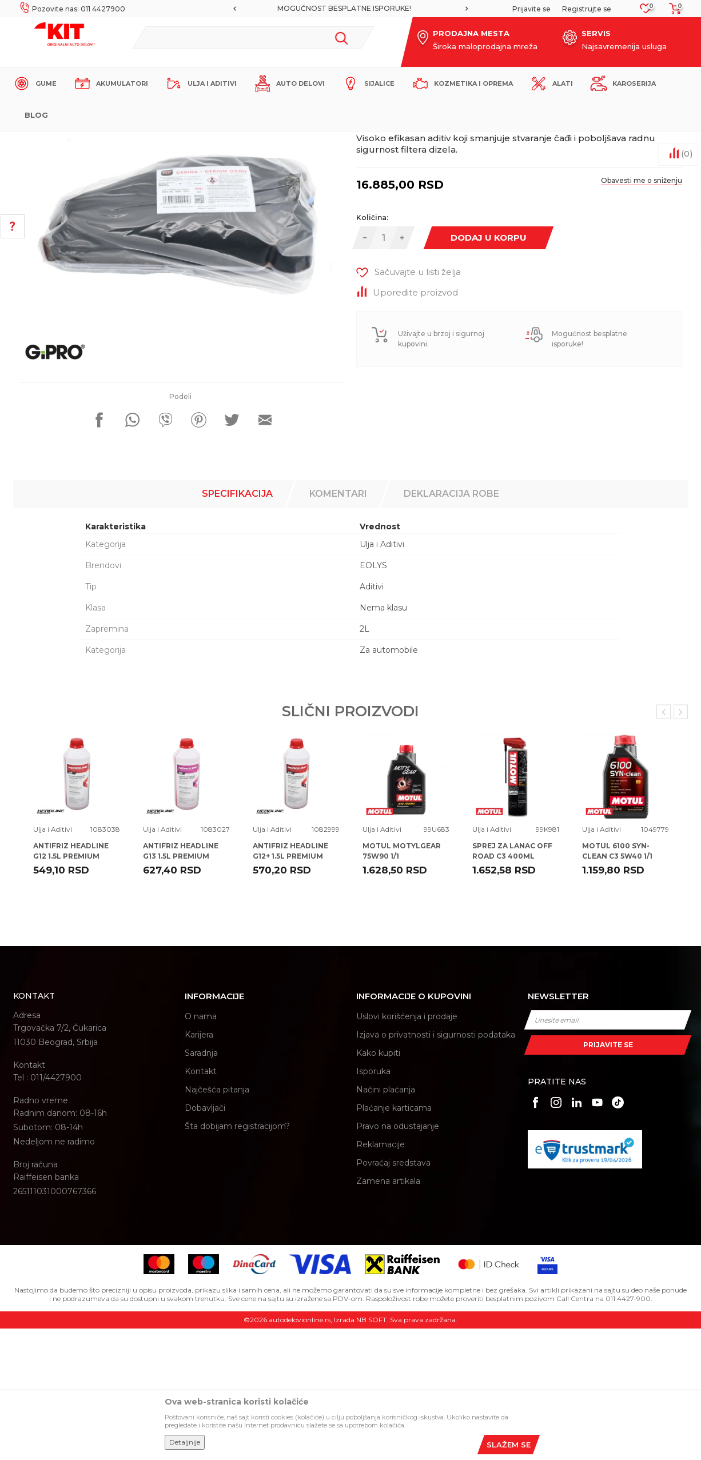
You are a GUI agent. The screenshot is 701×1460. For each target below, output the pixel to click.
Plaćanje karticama (394, 1239)
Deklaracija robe (451, 625)
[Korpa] (671, 12)
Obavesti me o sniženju (641, 312)
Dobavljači (205, 1239)
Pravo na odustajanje (397, 1257)
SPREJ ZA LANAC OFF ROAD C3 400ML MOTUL (512, 987)
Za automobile (389, 781)
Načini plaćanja (385, 1221)
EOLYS (373, 697)
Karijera (199, 1166)
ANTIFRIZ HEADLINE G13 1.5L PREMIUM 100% (180, 987)
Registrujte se (586, 9)
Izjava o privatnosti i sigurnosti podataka (435, 1166)
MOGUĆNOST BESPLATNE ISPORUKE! (350, 8)
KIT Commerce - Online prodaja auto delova (85, 141)
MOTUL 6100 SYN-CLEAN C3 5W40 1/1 (617, 982)
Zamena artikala (388, 1312)
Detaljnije (184, 1442)
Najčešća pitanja (217, 1221)
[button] (253, 37)
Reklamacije (380, 1276)
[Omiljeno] (646, 11)
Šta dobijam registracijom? (237, 1257)
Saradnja (201, 1184)
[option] (350, 8)
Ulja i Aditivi (224, 141)
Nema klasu (383, 739)
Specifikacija (237, 625)
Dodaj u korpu (489, 369)
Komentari (338, 625)
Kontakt (201, 1203)
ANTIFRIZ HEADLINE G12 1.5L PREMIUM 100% (71, 987)
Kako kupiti (378, 1184)
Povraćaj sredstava (393, 1294)
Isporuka (373, 1203)
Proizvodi (181, 141)
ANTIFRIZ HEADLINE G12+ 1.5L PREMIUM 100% (290, 987)
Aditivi (372, 718)
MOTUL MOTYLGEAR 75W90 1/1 (402, 982)
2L (364, 760)
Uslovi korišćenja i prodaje (406, 1148)
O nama (201, 1148)
